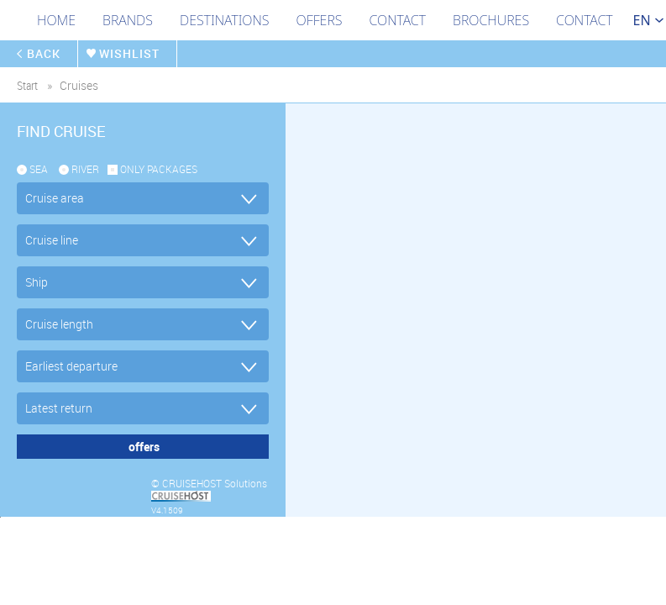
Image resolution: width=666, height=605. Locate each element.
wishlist (133, 53)
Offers (319, 20)
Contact (398, 20)
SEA (38, 169)
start (27, 85)
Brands (127, 20)
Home (56, 20)
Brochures (491, 20)
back (45, 53)
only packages (158, 169)
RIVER (85, 169)
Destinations (225, 20)
